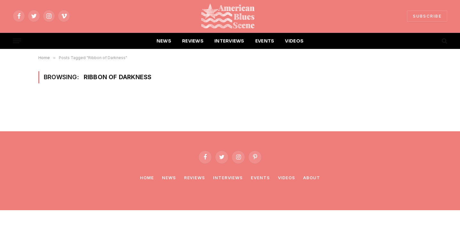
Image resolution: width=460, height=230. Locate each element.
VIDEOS (294, 41)
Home (147, 177)
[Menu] (17, 41)
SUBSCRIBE (427, 16)
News (169, 177)
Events (260, 177)
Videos (286, 177)
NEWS (164, 41)
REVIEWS (192, 41)
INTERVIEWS (229, 41)
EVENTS (264, 41)
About (311, 177)
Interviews (228, 177)
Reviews (194, 177)
